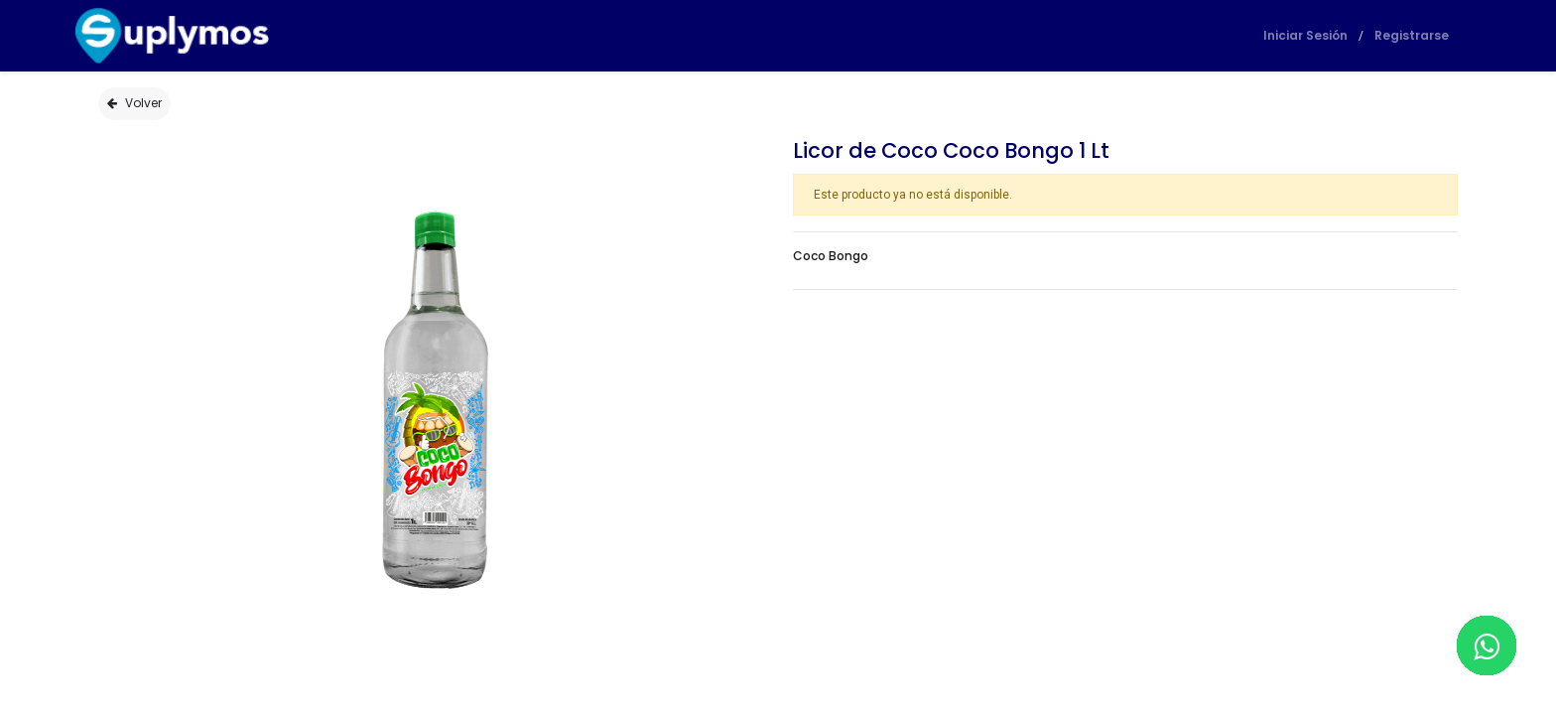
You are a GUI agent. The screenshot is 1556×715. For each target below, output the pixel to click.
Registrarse (1389, 35)
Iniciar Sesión (1282, 35)
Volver (134, 102)
